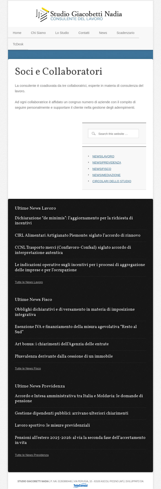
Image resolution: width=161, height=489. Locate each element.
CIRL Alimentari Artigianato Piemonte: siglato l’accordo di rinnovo (77, 235)
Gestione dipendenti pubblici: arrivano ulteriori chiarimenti (71, 413)
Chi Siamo (38, 33)
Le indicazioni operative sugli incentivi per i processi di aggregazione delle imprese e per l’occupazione (80, 267)
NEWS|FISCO (101, 169)
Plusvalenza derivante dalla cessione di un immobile (64, 356)
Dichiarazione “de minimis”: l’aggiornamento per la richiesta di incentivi (74, 220)
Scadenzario (126, 33)
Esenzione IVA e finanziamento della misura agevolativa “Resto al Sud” (76, 329)
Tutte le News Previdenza (32, 455)
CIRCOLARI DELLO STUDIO (111, 181)
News (103, 33)
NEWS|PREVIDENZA (106, 162)
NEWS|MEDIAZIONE (106, 175)
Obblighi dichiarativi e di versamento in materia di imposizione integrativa (75, 312)
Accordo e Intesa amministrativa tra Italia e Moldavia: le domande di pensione (79, 398)
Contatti (83, 33)
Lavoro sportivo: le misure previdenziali (52, 425)
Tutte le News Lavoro (29, 282)
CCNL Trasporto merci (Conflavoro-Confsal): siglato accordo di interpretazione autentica (73, 250)
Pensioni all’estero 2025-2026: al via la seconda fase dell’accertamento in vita (80, 440)
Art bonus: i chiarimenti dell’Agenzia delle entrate (62, 344)
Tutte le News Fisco (28, 368)
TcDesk (18, 44)
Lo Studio (62, 33)
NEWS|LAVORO (103, 156)
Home (17, 33)
